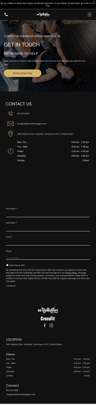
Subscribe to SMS (17, 265)
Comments (11, 286)
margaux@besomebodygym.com (32, 123)
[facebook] (45, 326)
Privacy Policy (71, 272)
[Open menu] (90, 13)
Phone (8, 251)
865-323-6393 (23, 113)
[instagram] (51, 326)
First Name (11, 208)
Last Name (11, 222)
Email (9, 237)
